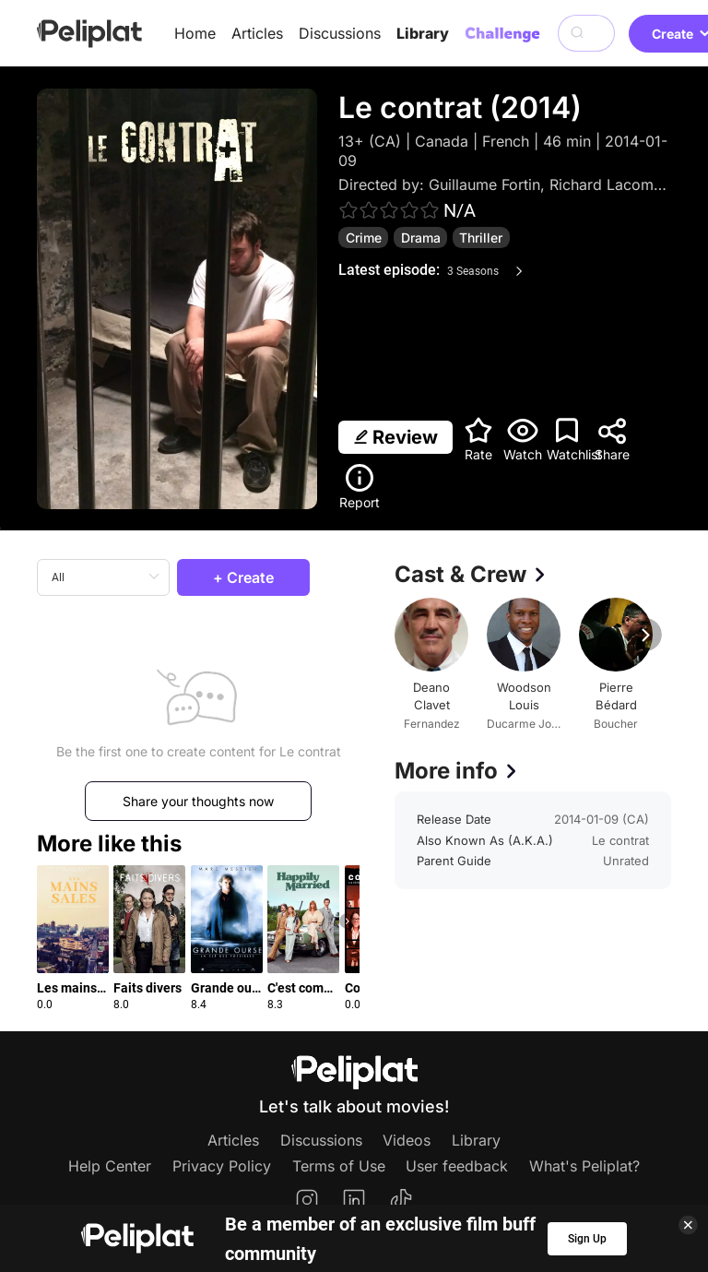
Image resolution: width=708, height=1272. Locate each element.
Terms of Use (338, 1166)
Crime (364, 237)
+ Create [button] (243, 577)
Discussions (340, 33)
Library (422, 33)
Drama (421, 237)
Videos (407, 1140)
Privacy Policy (221, 1166)
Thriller (480, 237)
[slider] (389, 210)
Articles (257, 33)
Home (195, 33)
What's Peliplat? (584, 1166)
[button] (347, 921)
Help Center (109, 1166)
